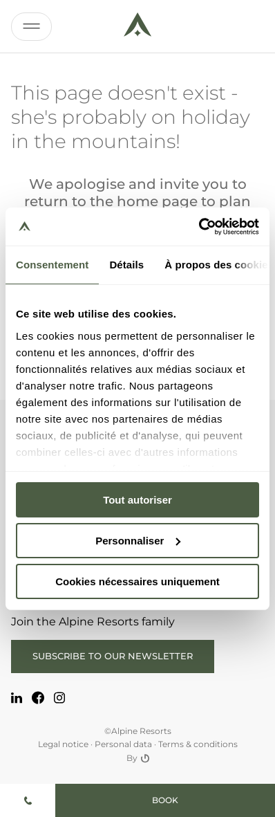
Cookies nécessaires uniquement (137, 581)
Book (165, 800)
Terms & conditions (198, 744)
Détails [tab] (126, 264)
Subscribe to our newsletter (112, 655)
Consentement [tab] (52, 264)
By (137, 758)
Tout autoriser (137, 500)
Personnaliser (137, 541)
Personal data (123, 744)
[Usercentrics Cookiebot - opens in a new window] (198, 226)
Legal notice (63, 744)
